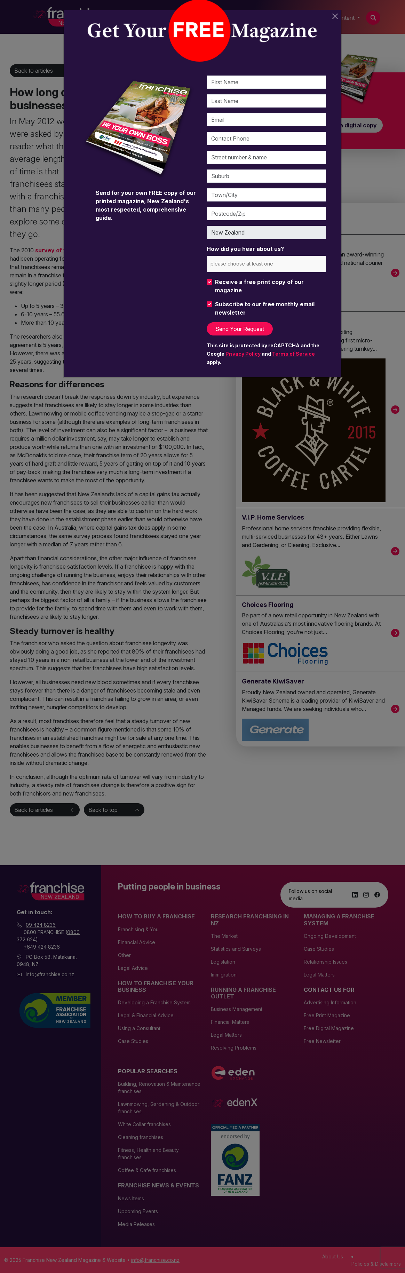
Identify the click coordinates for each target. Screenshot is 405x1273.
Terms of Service (293, 354)
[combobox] (266, 264)
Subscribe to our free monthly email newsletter (265, 308)
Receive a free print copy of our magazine (259, 286)
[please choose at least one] (252, 264)
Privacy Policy (243, 354)
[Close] (335, 16)
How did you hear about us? (245, 248)
